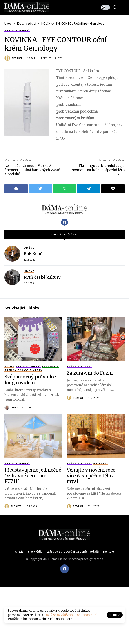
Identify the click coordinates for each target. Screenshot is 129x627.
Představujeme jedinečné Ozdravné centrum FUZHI (32, 475)
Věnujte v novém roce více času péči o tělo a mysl (91, 475)
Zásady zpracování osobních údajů (73, 551)
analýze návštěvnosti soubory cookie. (73, 615)
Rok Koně (33, 253)
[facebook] (64, 568)
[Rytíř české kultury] (12, 277)
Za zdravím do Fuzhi (90, 373)
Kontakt (108, 551)
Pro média (35, 551)
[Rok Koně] (12, 254)
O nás (19, 551)
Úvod (8, 23)
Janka (14, 407)
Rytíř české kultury (42, 277)
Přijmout (114, 615)
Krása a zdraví (26, 23)
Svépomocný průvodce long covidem (30, 379)
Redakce (17, 58)
